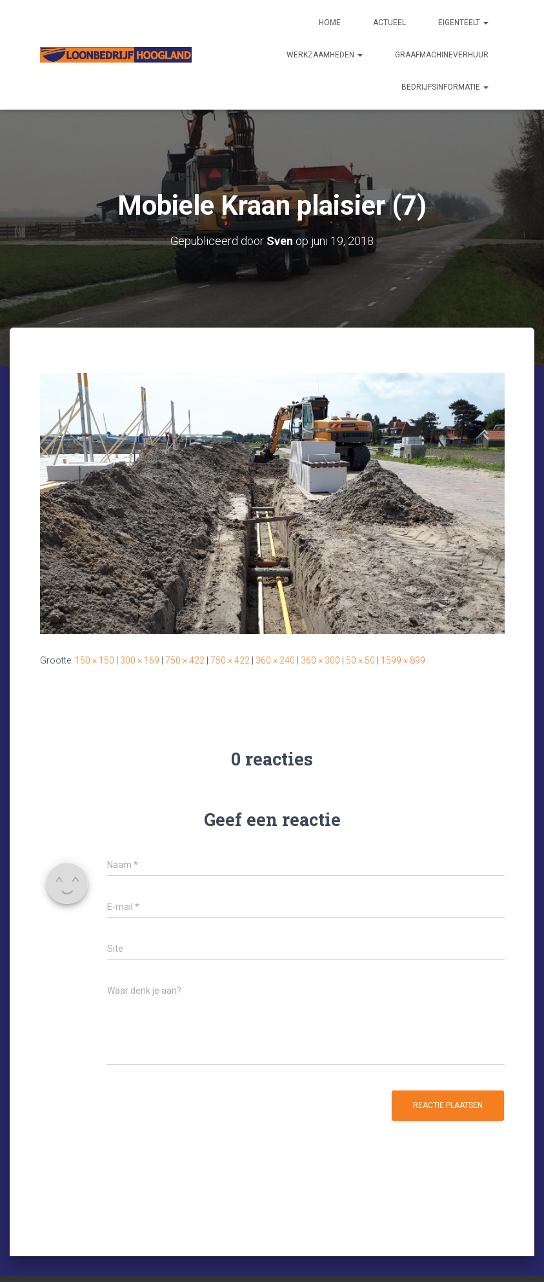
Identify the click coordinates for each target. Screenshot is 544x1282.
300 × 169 (139, 660)
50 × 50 (360, 660)
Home (330, 22)
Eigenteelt (463, 22)
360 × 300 (320, 660)
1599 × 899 (403, 660)
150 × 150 (94, 660)
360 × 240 (275, 660)
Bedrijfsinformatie (445, 87)
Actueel (389, 22)
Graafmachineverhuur (442, 54)
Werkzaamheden (325, 54)
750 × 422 (185, 660)
